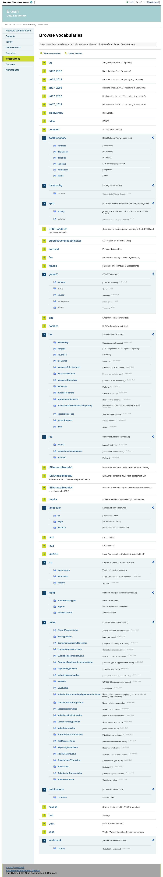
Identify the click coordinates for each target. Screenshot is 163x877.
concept (61, 282)
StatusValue (63, 766)
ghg (51, 317)
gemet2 (53, 274)
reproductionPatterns (67, 399)
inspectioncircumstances (69, 451)
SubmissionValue (65, 779)
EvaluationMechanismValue (70, 656)
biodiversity (56, 113)
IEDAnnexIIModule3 (60, 475)
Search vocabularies (52, 53)
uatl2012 (61, 527)
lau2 (51, 545)
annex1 (60, 444)
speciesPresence (65, 414)
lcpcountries (63, 570)
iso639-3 (61, 681)
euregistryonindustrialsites (65, 240)
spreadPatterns (64, 420)
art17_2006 (55, 87)
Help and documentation (18, 30)
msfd (52, 592)
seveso (53, 807)
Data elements (13, 47)
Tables (9, 42)
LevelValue (62, 688)
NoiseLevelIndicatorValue (69, 715)
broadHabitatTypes (66, 600)
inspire (53, 499)
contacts (61, 146)
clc (58, 516)
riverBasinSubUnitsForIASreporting (74, 405)
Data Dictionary (29, 25)
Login (131, 2)
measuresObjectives (67, 380)
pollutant (61, 457)
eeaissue (61, 164)
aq (50, 62)
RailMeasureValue (66, 741)
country (61, 848)
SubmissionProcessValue (69, 773)
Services (10, 64)
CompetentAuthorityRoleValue (72, 643)
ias (50, 334)
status (60, 176)
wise (51, 832)
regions (61, 606)
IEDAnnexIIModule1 (60, 467)
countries (62, 355)
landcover (55, 507)
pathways (62, 386)
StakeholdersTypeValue (68, 760)
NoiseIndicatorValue (67, 709)
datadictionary (57, 138)
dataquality (55, 185)
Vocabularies (13, 59)
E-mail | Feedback (15, 867)
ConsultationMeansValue (69, 649)
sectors (61, 583)
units (59, 427)
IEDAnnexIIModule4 (60, 487)
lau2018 (53, 554)
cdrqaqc (61, 349)
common (54, 129)
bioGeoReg (62, 342)
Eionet (18, 25)
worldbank (55, 840)
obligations (62, 170)
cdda (52, 121)
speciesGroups (64, 612)
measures (62, 361)
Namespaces (12, 70)
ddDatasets (62, 152)
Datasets (10, 36)
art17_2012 (55, 96)
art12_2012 (55, 71)
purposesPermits (65, 393)
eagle (60, 521)
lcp (50, 562)
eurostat (54, 249)
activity (60, 211)
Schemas (10, 53)
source (60, 295)
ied (50, 436)
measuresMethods (66, 373)
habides (53, 326)
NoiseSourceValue (66, 728)
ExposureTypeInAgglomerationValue (75, 662)
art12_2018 (55, 79)
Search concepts (75, 53)
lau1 (51, 537)
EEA (19, 2)
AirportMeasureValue (67, 630)
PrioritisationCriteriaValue (69, 734)
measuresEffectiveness (68, 367)
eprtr (51, 203)
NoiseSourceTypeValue (68, 722)
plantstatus (62, 576)
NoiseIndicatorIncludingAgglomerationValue (78, 694)
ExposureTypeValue (67, 668)
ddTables (61, 158)
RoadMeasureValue (66, 754)
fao (51, 257)
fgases (53, 265)
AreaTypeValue (64, 636)
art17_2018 (55, 104)
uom (51, 823)
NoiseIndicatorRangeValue (70, 702)
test (51, 815)
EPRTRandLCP (58, 229)
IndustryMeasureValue (68, 675)
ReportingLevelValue (67, 747)
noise (52, 622)
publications (56, 789)
